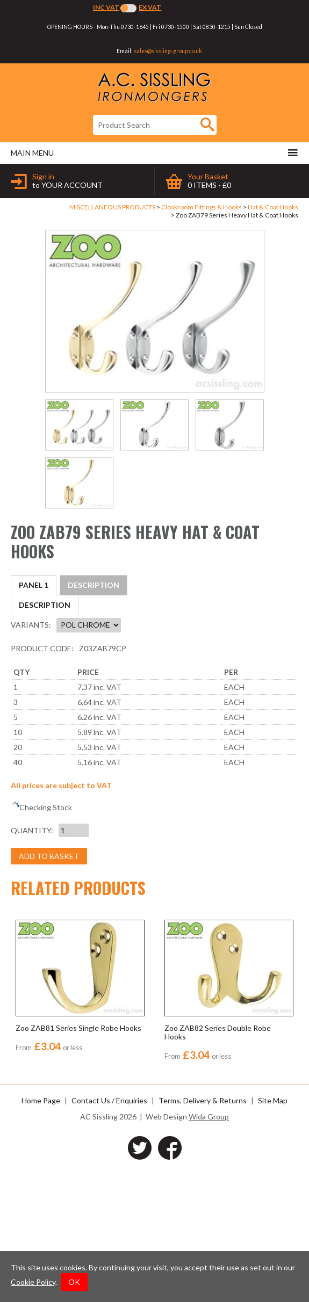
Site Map (273, 1231)
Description (44, 585)
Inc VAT (106, 7)
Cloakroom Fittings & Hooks (201, 207)
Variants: (31, 756)
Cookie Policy (33, 1281)
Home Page (40, 1231)
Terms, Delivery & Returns (203, 1231)
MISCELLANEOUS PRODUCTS (112, 207)
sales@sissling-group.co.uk (168, 51)
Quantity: (32, 961)
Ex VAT (150, 7)
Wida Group (209, 1248)
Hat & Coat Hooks (273, 207)
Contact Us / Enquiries (109, 1231)
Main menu (154, 152)
